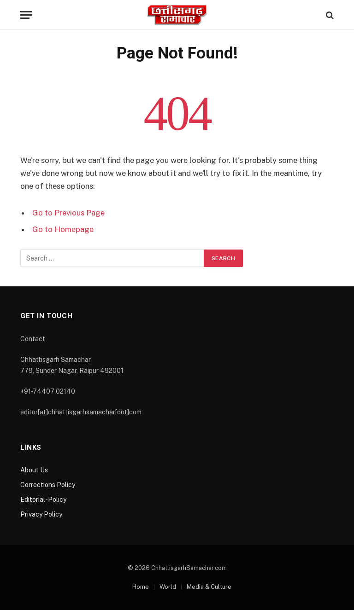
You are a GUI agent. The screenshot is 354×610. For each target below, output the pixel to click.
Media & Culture (209, 586)
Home (140, 586)
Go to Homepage (63, 229)
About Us (34, 470)
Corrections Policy (47, 484)
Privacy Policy (41, 514)
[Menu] (26, 15)
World (167, 586)
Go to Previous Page (68, 212)
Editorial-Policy (43, 499)
